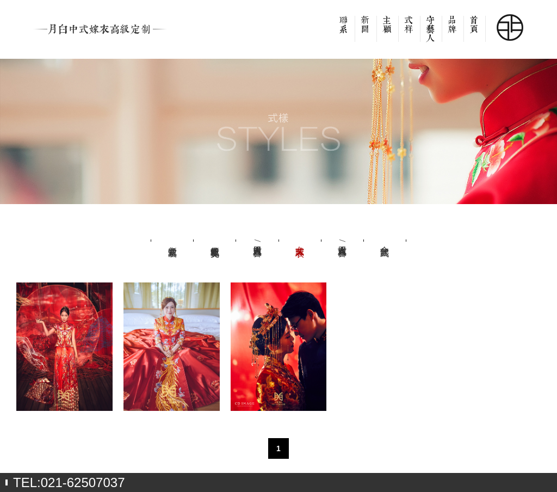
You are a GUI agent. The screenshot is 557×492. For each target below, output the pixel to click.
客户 (387, 32)
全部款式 (384, 240)
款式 (409, 32)
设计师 (431, 32)
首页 (474, 32)
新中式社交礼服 (215, 240)
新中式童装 (172, 240)
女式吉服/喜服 (342, 240)
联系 (344, 32)
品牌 (452, 32)
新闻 (365, 32)
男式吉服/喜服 (257, 240)
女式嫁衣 (299, 240)
